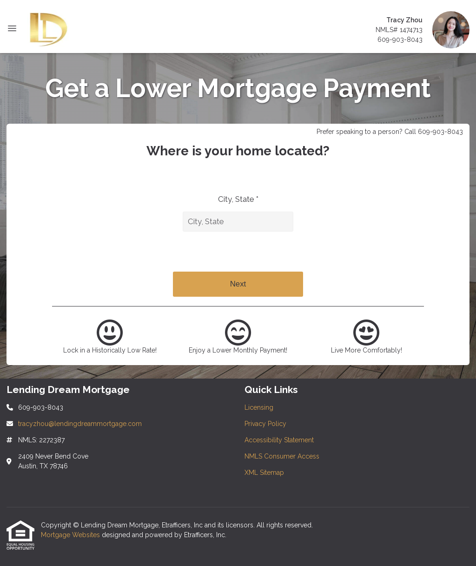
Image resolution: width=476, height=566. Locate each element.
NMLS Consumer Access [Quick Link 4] (282, 456)
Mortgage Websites (71, 535)
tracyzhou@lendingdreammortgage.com (80, 423)
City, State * (238, 199)
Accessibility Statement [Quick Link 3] (279, 440)
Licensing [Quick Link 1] (259, 407)
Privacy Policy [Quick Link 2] (265, 423)
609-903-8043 (400, 39)
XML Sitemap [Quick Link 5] (264, 472)
